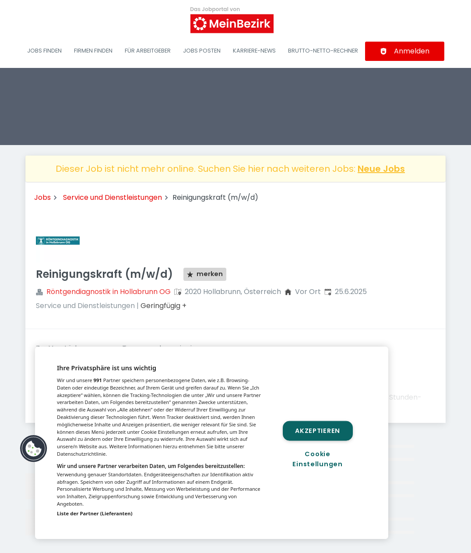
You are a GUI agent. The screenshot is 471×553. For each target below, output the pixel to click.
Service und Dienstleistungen (112, 197)
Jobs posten (202, 50)
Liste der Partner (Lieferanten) (95, 513)
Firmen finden (93, 50)
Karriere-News (254, 50)
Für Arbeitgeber (148, 50)
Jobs (42, 197)
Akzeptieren (317, 430)
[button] (34, 449)
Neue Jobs (381, 169)
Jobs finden (44, 50)
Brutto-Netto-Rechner (323, 50)
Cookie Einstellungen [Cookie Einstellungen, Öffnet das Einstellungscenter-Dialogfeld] (317, 459)
